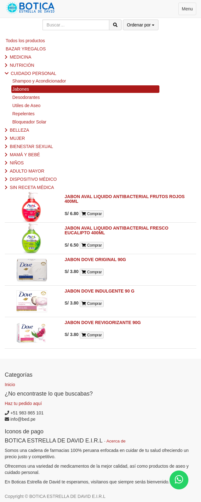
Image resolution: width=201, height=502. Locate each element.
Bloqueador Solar (29, 121)
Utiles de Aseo (26, 105)
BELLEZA (19, 130)
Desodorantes (26, 97)
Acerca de (116, 441)
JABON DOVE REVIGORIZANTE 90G (103, 322)
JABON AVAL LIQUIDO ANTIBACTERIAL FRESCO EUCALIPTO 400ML (116, 230)
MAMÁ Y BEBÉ (25, 154)
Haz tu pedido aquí (23, 403)
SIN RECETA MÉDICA (32, 187)
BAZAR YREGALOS (26, 48)
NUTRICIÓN (22, 65)
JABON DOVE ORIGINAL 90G (95, 259)
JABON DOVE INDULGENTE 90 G (100, 291)
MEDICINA (20, 57)
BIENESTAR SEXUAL (31, 146)
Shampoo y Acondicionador (39, 80)
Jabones (20, 89)
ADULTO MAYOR (27, 171)
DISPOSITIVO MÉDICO (33, 179)
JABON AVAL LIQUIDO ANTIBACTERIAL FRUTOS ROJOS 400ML (125, 199)
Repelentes (23, 113)
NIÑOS (17, 162)
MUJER (17, 138)
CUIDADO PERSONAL (33, 73)
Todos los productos (25, 40)
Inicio (10, 384)
